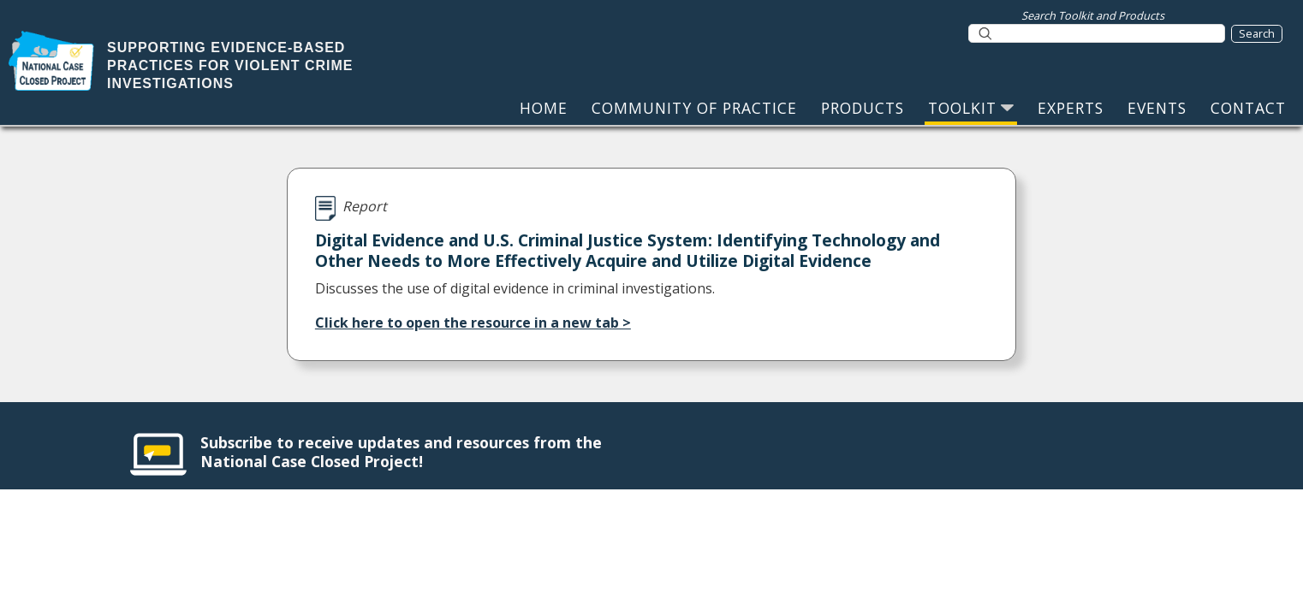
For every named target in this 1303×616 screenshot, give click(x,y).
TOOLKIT (971, 108)
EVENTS (1157, 108)
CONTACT (1248, 108)
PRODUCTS (862, 108)
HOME (544, 108)
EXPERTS (1071, 108)
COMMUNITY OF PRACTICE (694, 108)
